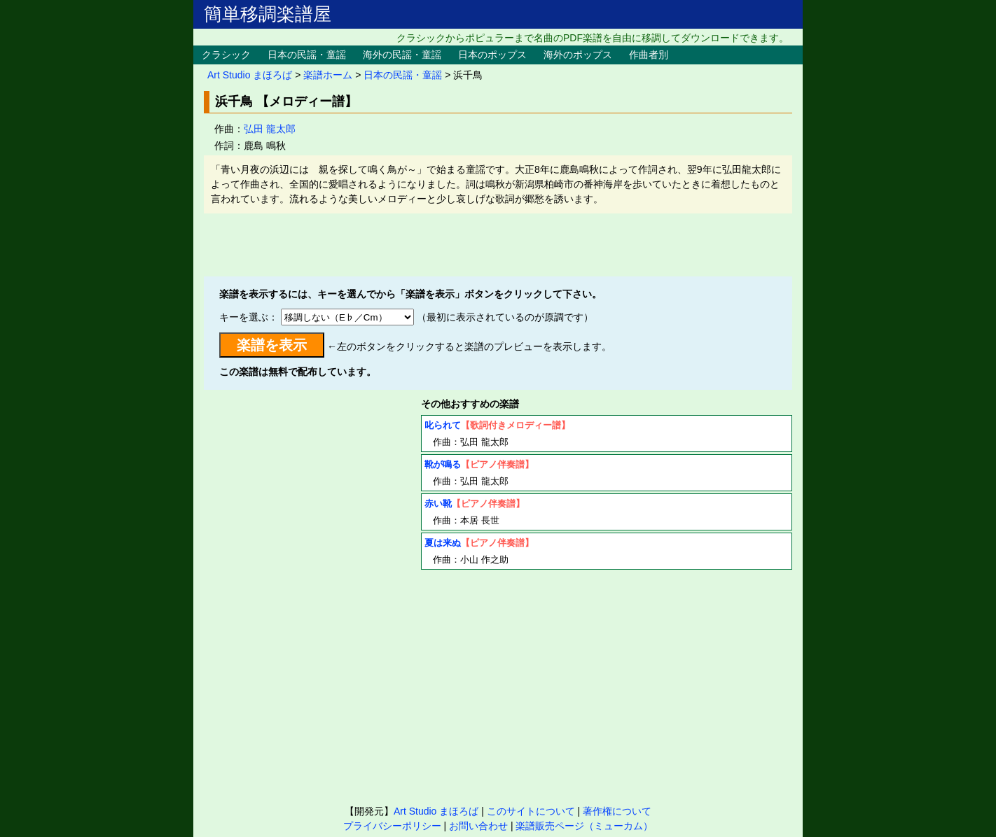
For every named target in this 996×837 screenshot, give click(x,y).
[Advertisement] (498, 244)
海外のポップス (578, 54)
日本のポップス (492, 54)
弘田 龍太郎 (270, 128)
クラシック (226, 54)
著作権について (617, 811)
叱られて (442, 425)
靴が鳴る (442, 464)
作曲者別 (648, 54)
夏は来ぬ (442, 542)
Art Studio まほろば (249, 74)
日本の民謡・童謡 (307, 54)
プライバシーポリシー (392, 825)
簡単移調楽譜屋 (267, 13)
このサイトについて (531, 811)
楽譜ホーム (327, 74)
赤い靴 (438, 503)
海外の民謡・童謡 (402, 54)
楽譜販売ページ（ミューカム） (584, 825)
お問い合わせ (478, 825)
